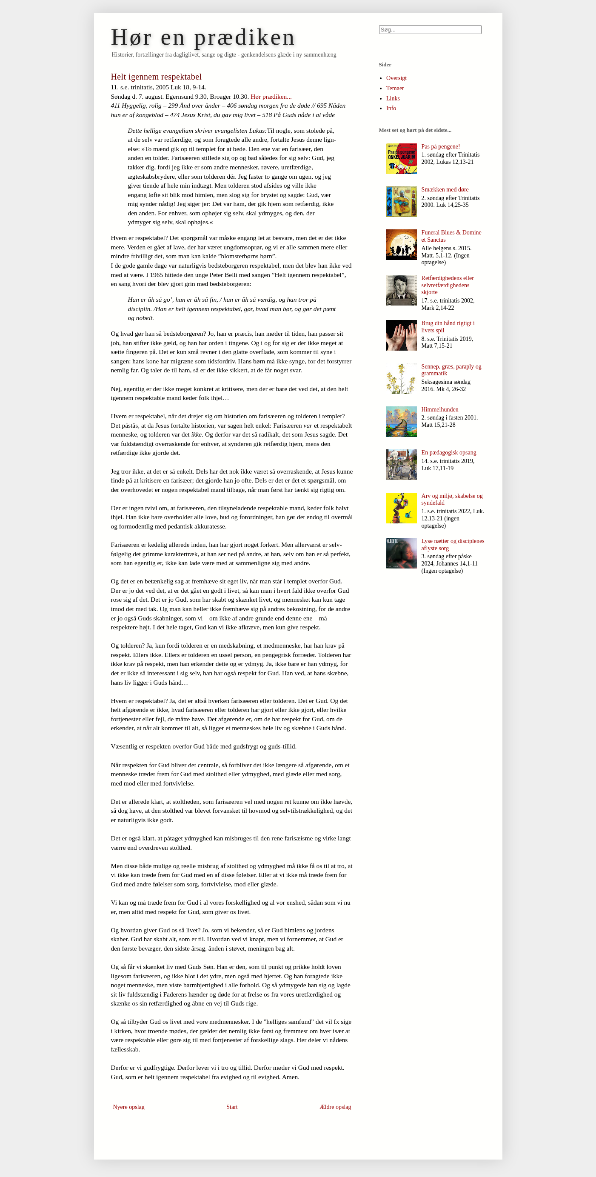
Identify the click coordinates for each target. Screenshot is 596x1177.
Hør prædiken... (271, 96)
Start (231, 1107)
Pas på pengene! (441, 146)
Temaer (395, 88)
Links (393, 98)
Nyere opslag (129, 1107)
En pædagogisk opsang (449, 452)
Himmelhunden (440, 409)
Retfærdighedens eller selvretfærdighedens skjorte (448, 285)
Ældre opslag (335, 1107)
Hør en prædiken (204, 37)
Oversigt (396, 78)
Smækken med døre (445, 189)
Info (391, 108)
